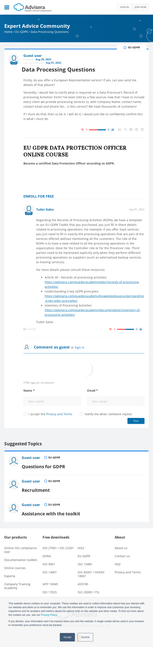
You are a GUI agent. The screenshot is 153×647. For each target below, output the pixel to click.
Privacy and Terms (59, 414)
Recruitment (36, 488)
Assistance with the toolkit (51, 510)
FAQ (117, 560)
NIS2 (81, 544)
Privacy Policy (49, 614)
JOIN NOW (140, 7)
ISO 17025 (50, 589)
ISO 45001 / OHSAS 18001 (91, 570)
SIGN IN (124, 7)
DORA (47, 552)
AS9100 (83, 580)
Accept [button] (67, 637)
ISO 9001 (49, 560)
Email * (92, 391)
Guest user (31, 458)
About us (121, 544)
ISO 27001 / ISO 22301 (58, 544)
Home (8, 32)
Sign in (79, 348)
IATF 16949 (50, 580)
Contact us (122, 552)
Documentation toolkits (20, 556)
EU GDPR (21, 32)
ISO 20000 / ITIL (89, 589)
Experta (9, 572)
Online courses (15, 564)
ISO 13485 (85, 560)
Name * (29, 391)
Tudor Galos (45, 210)
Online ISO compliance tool (20, 546)
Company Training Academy (17, 582)
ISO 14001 (50, 569)
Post (136, 421)
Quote (29, 329)
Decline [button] (85, 637)
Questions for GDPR (44, 465)
